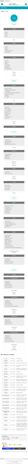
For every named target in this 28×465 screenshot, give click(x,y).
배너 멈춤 (1, 454)
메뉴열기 (14, 8)
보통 (16, 444)
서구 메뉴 (26, 4)
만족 (11, 444)
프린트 (7, 11)
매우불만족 (6, 446)
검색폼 (2, 4)
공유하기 (5, 11)
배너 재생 (2, 454)
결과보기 (19, 448)
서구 (15, 4)
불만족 (21, 444)
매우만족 (6, 444)
